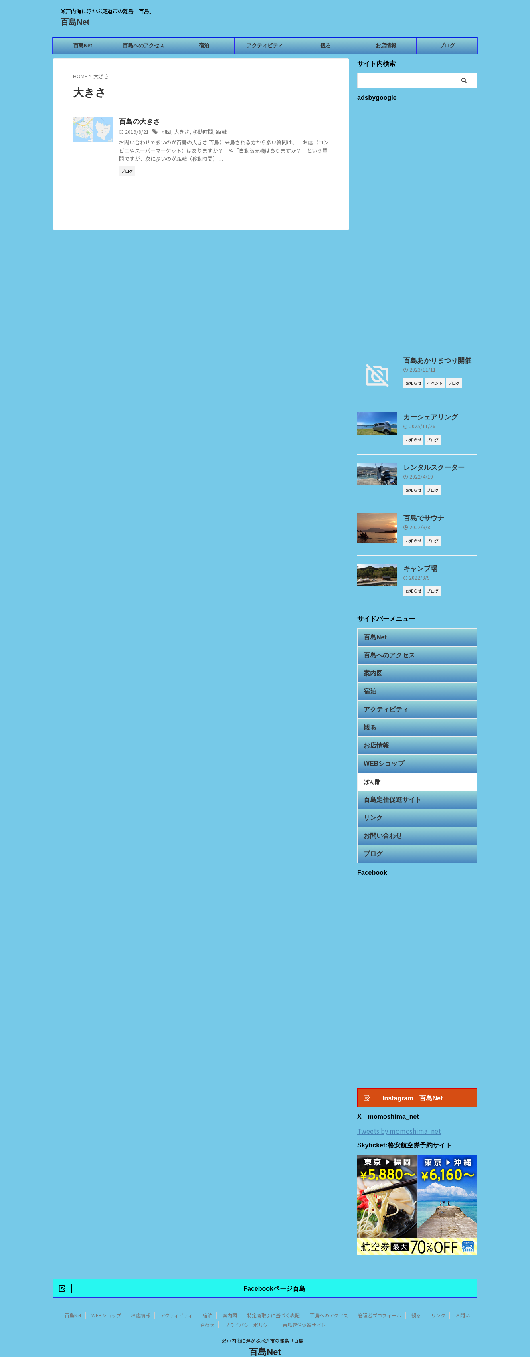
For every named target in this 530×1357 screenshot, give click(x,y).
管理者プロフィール (379, 1294)
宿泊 (204, 45)
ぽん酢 (372, 765)
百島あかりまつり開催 (431, 360)
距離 (217, 132)
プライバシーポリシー (249, 1303)
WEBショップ (380, 748)
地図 (165, 132)
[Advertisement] (417, 227)
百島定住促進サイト (387, 781)
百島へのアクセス (143, 45)
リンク (371, 798)
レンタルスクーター (428, 466)
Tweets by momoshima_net (399, 1108)
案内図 (371, 666)
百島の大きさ (138, 121)
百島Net (75, 22)
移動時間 (200, 132)
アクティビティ (265, 45)
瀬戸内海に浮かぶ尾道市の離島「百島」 (265, 1319)
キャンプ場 (417, 565)
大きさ (180, 132)
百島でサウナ (420, 516)
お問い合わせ (379, 814)
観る (325, 45)
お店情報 (386, 45)
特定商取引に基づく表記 (273, 1294)
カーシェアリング (425, 417)
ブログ (447, 45)
